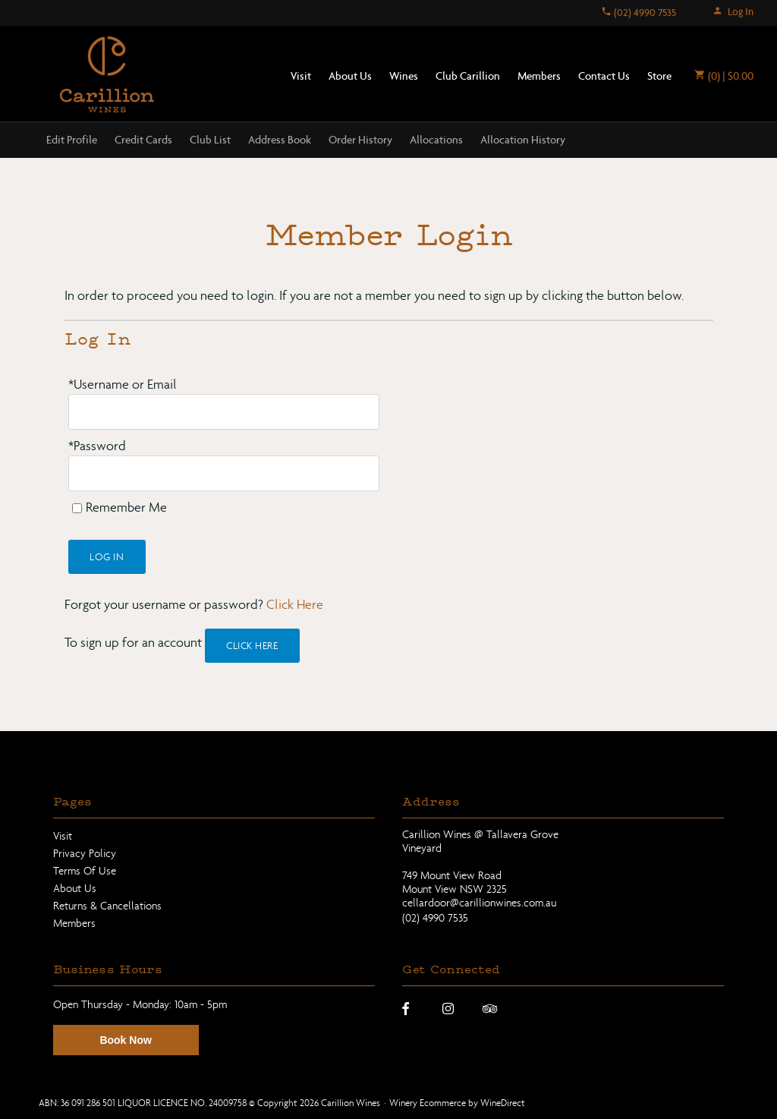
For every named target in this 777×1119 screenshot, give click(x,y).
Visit (301, 76)
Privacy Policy (84, 853)
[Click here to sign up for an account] (252, 646)
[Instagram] (448, 1008)
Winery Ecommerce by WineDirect (457, 1102)
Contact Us (604, 76)
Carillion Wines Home (107, 74)
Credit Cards (143, 140)
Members (539, 76)
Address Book (279, 140)
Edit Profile (71, 140)
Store (659, 76)
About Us (350, 76)
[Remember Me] (77, 508)
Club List (210, 140)
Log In (733, 11)
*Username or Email (122, 384)
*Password (97, 446)
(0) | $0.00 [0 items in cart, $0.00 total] (723, 76)
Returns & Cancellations (107, 906)
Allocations (436, 140)
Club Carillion (468, 76)
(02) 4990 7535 (638, 12)
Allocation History (522, 140)
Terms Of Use (84, 871)
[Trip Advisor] (490, 1008)
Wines (403, 76)
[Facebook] (405, 1008)
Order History (360, 140)
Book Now (125, 1040)
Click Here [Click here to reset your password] (294, 605)
